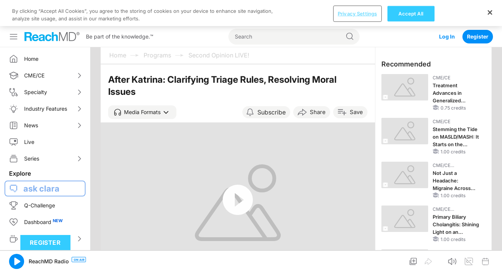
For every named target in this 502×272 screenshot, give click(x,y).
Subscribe (271, 86)
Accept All (410, 260)
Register (477, 10)
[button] (142, 86)
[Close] (490, 258)
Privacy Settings (357, 260)
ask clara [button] (41, 162)
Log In (447, 10)
